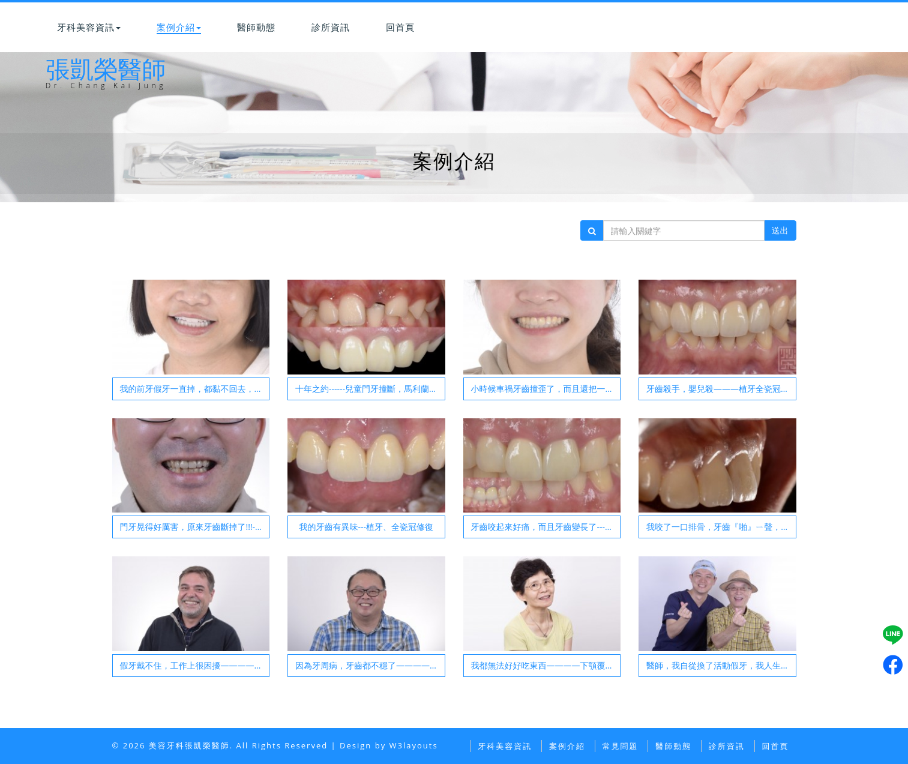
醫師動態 (256, 27)
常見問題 (621, 746)
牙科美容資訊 (89, 27)
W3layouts (413, 745)
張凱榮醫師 (106, 83)
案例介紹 (179, 27)
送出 (780, 230)
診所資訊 (330, 27)
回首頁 (400, 27)
